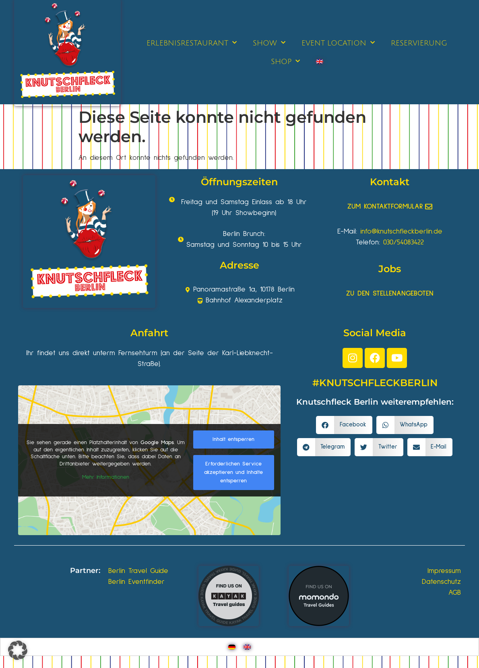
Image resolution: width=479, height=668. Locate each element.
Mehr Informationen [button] (105, 477)
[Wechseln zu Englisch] (319, 61)
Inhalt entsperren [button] (233, 439)
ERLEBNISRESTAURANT (192, 43)
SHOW (269, 43)
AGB (454, 592)
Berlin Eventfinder (136, 581)
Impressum (444, 571)
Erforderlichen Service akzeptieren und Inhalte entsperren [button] (233, 472)
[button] (344, 425)
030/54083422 (403, 242)
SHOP (285, 61)
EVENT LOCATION (338, 43)
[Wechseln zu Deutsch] (232, 647)
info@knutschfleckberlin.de (401, 231)
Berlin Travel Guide (138, 571)
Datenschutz (441, 581)
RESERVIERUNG (419, 43)
